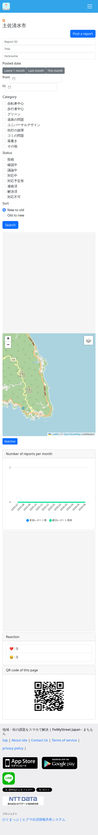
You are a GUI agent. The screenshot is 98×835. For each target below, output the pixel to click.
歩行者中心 (15, 109)
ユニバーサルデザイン (23, 125)
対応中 (12, 175)
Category (9, 97)
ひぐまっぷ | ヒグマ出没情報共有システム (33, 819)
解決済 (12, 191)
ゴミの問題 (15, 135)
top (5, 740)
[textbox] (36, 78)
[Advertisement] (49, 283)
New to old (15, 210)
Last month (36, 71)
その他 (12, 146)
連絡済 (12, 186)
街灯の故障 (15, 130)
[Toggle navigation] (90, 6)
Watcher (10, 441)
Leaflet (53, 434)
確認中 (12, 164)
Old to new (15, 215)
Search (10, 225)
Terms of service (64, 740)
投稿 (10, 159)
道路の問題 (15, 119)
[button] (8, 339)
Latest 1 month (14, 71)
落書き (12, 141)
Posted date (11, 63)
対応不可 (14, 197)
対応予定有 (15, 180)
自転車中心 (15, 103)
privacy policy (12, 748)
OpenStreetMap (72, 434)
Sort (5, 203)
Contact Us (39, 740)
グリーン (14, 114)
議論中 (12, 170)
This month (55, 71)
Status (7, 153)
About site (19, 740)
